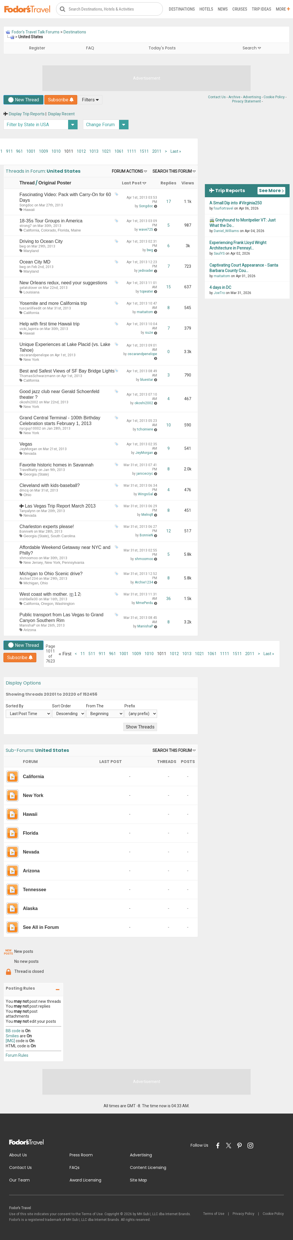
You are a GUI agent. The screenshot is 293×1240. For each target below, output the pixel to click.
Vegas (25, 444)
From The (95, 706)
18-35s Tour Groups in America (50, 221)
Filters (90, 100)
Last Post (132, 183)
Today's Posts (162, 48)
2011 (156, 151)
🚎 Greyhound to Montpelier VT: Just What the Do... (242, 223)
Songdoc (26, 205)
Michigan (30, 583)
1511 (144, 151)
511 (91, 654)
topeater (146, 292)
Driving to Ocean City (41, 241)
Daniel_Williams (226, 231)
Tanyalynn (27, 511)
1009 (43, 151)
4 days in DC (220, 287)
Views (187, 183)
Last (176, 151)
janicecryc (144, 474)
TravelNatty (28, 470)
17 (168, 202)
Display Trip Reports (27, 114)
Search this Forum (172, 171)
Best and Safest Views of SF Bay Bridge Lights (66, 371)
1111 (131, 151)
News (223, 9)
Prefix (129, 706)
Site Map (138, 1180)
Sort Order (61, 706)
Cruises (239, 9)
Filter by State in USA (42, 124)
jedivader (145, 271)
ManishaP (27, 626)
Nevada (29, 454)
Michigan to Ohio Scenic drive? (51, 573)
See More (271, 191)
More (283, 9)
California (31, 230)
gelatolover (28, 288)
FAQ (90, 48)
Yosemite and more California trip (53, 303)
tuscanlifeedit (30, 309)
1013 (93, 151)
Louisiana (31, 292)
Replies (168, 183)
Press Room (81, 1155)
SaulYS (219, 254)
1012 (81, 151)
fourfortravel (223, 209)
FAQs (75, 1168)
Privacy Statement (246, 102)
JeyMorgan (28, 449)
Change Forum (107, 124)
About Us (18, 1155)
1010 (56, 151)
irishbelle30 (28, 599)
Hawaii (29, 210)
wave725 (146, 230)
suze (149, 333)
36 (168, 599)
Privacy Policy (243, 1214)
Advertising (252, 97)
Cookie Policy (274, 97)
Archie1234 (28, 579)
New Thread (23, 100)
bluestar (146, 380)
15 (168, 287)
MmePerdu (144, 603)
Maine (76, 230)
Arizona (29, 630)
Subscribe (61, 100)
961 (19, 151)
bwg (22, 247)
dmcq (24, 491)
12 (168, 531)
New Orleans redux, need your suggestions (63, 282)
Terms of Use (213, 1214)
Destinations (182, 9)
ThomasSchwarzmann (37, 376)
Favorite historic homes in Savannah (56, 464)
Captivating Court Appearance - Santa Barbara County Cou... (243, 268)
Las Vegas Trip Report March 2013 (60, 506)
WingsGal (145, 494)
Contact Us (217, 97)
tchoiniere (145, 430)
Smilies (12, 1036)
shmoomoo (28, 558)
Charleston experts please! (46, 526)
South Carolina (63, 536)
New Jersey (33, 562)
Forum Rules (17, 1055)
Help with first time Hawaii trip (49, 324)
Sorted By (14, 706)
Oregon (47, 604)
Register (37, 48)
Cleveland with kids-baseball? (49, 485)
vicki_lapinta (29, 329)
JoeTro (219, 293)
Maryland (31, 251)
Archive (234, 97)
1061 (119, 151)
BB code (13, 1031)
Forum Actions (127, 171)
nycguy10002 (30, 429)
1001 (30, 151)
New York (31, 360)
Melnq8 (147, 515)
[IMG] (10, 1041)
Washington (64, 604)
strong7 (25, 226)
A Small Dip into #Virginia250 (235, 203)
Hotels (206, 9)
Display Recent (61, 114)
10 (168, 425)
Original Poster (54, 182)
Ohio (27, 495)
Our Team (19, 1180)
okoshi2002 (28, 402)
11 (82, 654)
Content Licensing (148, 1168)
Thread (27, 182)
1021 (106, 151)
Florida (63, 230)
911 (9, 151)
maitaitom (145, 312)
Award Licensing (85, 1180)
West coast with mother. (43, 594)
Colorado (48, 230)
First (65, 653)
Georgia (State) (36, 474)
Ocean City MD (34, 262)
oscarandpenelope (34, 355)
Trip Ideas (261, 9)
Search (252, 48)
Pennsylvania (73, 562)
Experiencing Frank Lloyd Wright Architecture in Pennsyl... (237, 245)
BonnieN (26, 532)
